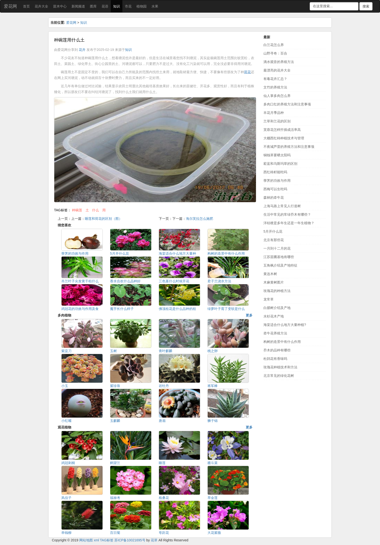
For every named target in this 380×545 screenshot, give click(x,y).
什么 (95, 210)
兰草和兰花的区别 (277, 121)
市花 (128, 6)
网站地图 (86, 540)
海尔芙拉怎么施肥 (199, 219)
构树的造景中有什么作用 (282, 342)
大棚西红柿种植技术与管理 (283, 138)
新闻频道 (78, 6)
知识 (116, 6)
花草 (154, 540)
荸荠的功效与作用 (277, 180)
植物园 (141, 6)
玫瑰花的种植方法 (277, 291)
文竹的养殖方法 (275, 87)
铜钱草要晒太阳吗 (277, 155)
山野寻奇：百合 (275, 53)
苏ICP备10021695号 (129, 540)
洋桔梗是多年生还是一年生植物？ (288, 223)
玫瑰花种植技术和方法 (280, 367)
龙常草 (268, 299)
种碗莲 (77, 210)
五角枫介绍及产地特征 (280, 265)
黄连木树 (270, 274)
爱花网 (10, 6)
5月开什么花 (272, 231)
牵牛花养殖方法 (275, 333)
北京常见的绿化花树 (278, 376)
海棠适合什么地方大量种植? (284, 325)
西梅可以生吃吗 (275, 189)
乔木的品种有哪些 (277, 350)
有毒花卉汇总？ (275, 79)
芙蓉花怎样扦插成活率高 (282, 130)
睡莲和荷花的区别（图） (103, 219)
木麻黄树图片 (273, 282)
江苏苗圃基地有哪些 (278, 257)
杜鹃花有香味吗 (275, 359)
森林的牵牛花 (273, 197)
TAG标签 (106, 540)
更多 (249, 315)
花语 (105, 6)
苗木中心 (60, 6)
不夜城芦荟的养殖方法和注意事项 (288, 147)
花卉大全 (41, 6)
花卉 (82, 50)
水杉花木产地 (273, 316)
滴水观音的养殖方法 (278, 62)
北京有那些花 (273, 240)
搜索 (366, 6)
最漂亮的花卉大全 (277, 70)
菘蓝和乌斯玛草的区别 (280, 164)
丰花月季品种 (273, 113)
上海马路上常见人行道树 (282, 206)
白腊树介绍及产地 (277, 308)
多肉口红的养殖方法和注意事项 (287, 104)
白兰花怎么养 (273, 45)
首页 (26, 6)
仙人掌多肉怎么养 (277, 96)
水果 (154, 6)
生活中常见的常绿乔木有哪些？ (287, 214)
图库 (93, 6)
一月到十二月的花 (277, 248)
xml (96, 540)
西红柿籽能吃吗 (275, 172)
